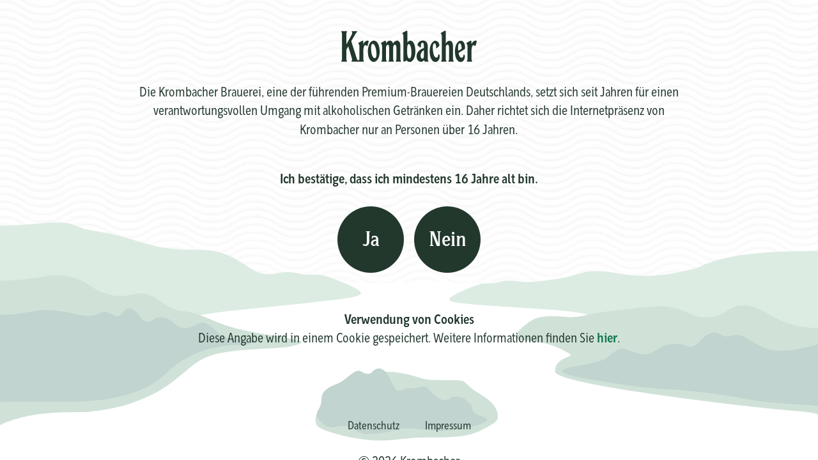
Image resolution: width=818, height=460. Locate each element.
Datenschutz (373, 425)
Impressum (448, 425)
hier (607, 338)
